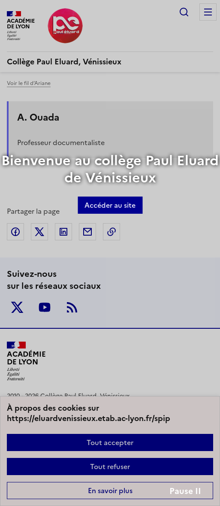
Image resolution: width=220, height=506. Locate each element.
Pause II (185, 491)
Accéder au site (110, 205)
